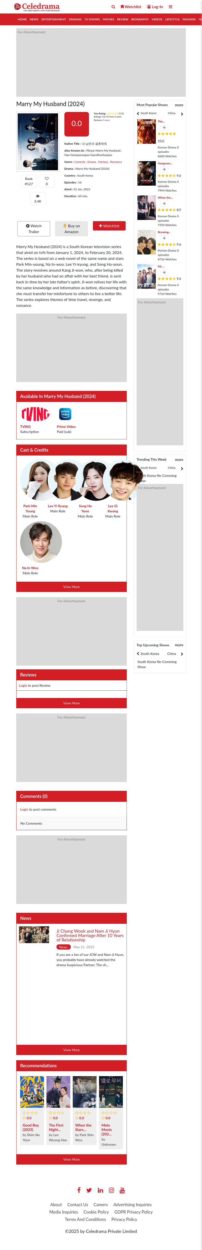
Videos (157, 19)
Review (122, 19)
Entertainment (53, 19)
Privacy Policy (125, 1220)
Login (23, 685)
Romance (115, 162)
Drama (91, 162)
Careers (100, 1204)
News (34, 19)
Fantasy (103, 162)
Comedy (79, 162)
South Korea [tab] (149, 113)
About (54, 1204)
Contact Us (77, 1204)
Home (22, 19)
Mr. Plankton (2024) (164, 266)
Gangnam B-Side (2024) (164, 163)
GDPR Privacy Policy (135, 1212)
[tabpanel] (148, 113)
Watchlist (109, 225)
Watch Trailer (34, 228)
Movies (108, 19)
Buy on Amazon (71, 228)
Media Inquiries (62, 1212)
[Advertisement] (101, 62)
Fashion (189, 19)
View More (71, 587)
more (179, 105)
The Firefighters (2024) (165, 122)
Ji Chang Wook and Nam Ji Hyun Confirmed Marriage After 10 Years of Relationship (90, 935)
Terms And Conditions (84, 1220)
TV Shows (92, 19)
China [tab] (171, 113)
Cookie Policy (96, 1212)
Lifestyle (172, 19)
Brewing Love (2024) (165, 232)
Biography (139, 19)
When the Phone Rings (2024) (164, 198)
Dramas (75, 19)
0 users (106, 120)
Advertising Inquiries (134, 1204)
